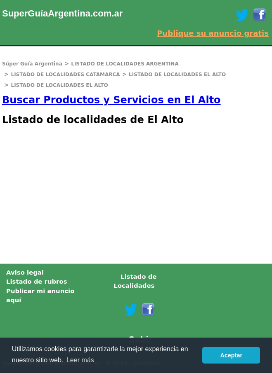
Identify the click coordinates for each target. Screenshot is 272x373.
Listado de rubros (36, 281)
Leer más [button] (80, 360)
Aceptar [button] (231, 355)
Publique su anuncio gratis (213, 33)
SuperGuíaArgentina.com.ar (62, 13)
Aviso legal (25, 272)
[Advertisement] (136, 193)
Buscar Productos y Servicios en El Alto (111, 100)
